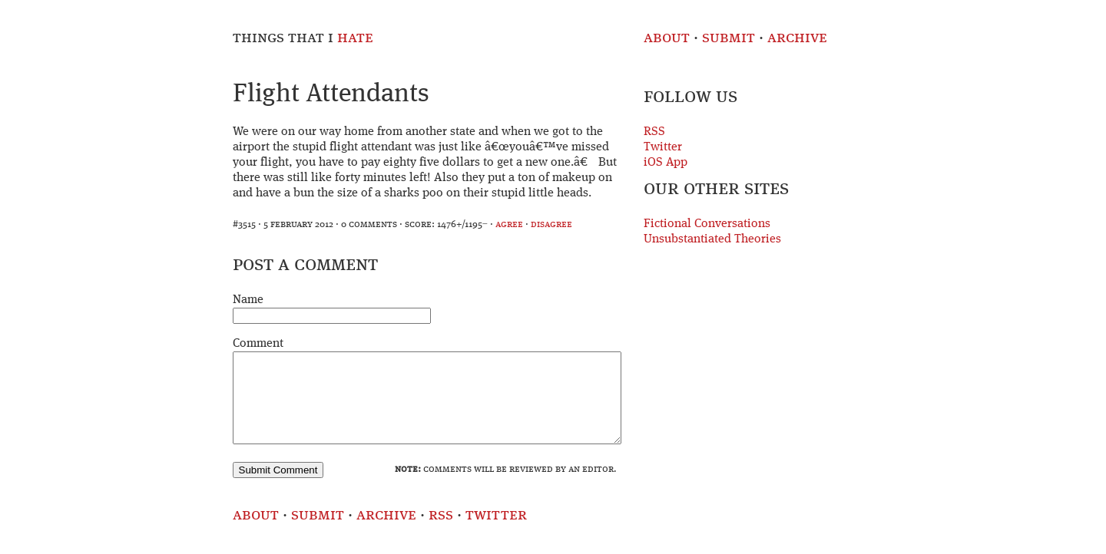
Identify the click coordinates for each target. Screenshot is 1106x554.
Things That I (303, 38)
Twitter (663, 147)
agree (509, 224)
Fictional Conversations (707, 224)
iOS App (665, 163)
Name (248, 300)
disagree (551, 224)
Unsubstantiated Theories (712, 239)
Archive (797, 38)
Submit (728, 38)
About (667, 38)
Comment (258, 344)
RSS (654, 132)
